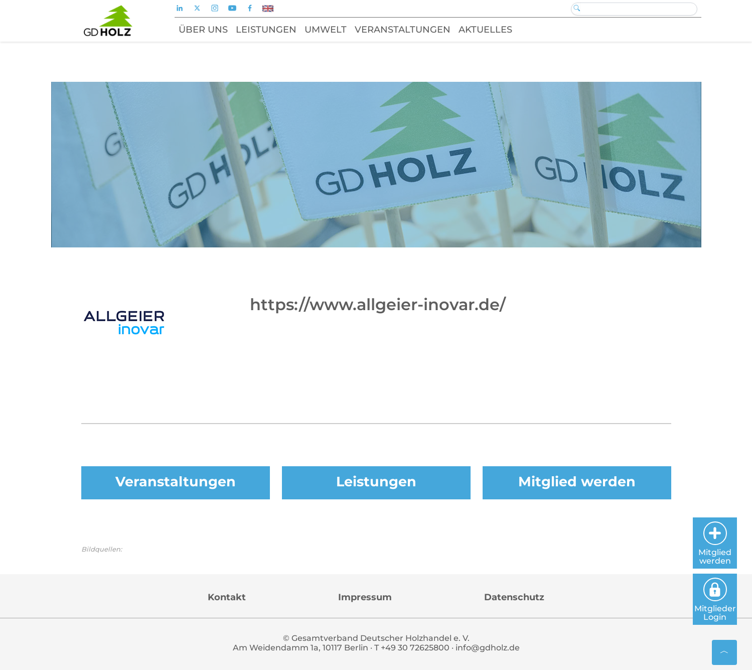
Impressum (365, 597)
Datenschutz (514, 597)
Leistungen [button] (266, 29)
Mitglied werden (577, 481)
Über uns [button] (203, 29)
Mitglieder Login (715, 600)
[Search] (634, 9)
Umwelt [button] (326, 29)
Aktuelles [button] (485, 29)
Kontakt (227, 597)
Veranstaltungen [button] (402, 29)
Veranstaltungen (175, 481)
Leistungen (376, 481)
